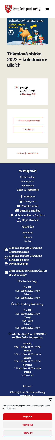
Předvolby (27, 433)
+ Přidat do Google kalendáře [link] (28, 121)
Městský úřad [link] (28, 171)
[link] (22, 8)
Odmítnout (27, 425)
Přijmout (27, 416)
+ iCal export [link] (28, 129)
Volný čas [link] (27, 226)
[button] (50, 400)
